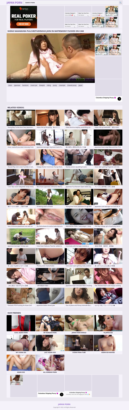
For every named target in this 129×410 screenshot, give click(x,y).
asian (10, 85)
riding (49, 85)
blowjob (42, 85)
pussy (55, 85)
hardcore (25, 85)
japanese (17, 85)
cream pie (34, 85)
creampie (62, 85)
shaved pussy (71, 85)
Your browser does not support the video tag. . (51, 58)
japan (80, 85)
